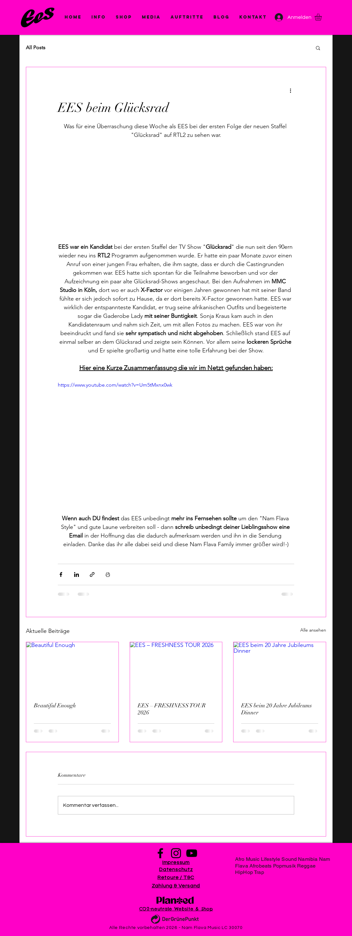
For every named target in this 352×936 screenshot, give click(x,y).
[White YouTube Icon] (282, 437)
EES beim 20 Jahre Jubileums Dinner (276, 709)
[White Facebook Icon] (282, 409)
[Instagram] (176, 853)
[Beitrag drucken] (108, 574)
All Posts (35, 47)
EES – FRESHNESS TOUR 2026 (172, 709)
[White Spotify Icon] (282, 466)
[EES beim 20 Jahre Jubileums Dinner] (279, 668)
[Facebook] (160, 853)
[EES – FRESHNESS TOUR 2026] (176, 668)
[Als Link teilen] (92, 574)
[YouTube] (191, 853)
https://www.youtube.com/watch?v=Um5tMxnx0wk (115, 385)
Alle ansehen (313, 630)
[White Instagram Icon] (282, 423)
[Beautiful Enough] (72, 668)
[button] (151, 17)
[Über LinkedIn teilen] (76, 574)
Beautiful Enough (55, 705)
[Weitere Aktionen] (290, 90)
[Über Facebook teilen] (61, 574)
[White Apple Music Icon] (282, 452)
